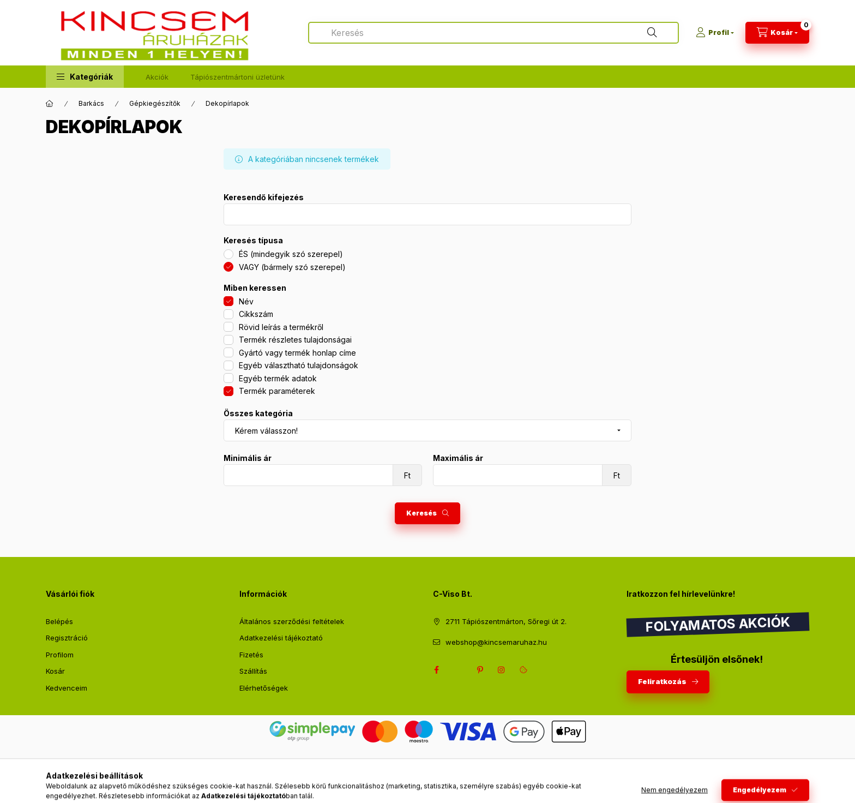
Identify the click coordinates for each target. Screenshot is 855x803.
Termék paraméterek (277, 390)
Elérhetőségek (263, 688)
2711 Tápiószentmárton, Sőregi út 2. (506, 621)
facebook (436, 670)
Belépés (59, 621)
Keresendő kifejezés (264, 197)
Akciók (157, 77)
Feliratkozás (662, 681)
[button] (85, 76)
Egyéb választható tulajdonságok (298, 365)
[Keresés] (652, 32)
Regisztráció (67, 637)
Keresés (421, 513)
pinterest (480, 670)
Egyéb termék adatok (278, 378)
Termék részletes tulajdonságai (295, 339)
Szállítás (253, 671)
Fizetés (251, 654)
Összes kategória (258, 413)
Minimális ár (248, 458)
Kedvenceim (66, 688)
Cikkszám (256, 314)
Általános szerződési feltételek (291, 621)
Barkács (91, 103)
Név (246, 301)
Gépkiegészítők (154, 103)
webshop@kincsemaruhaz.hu (496, 642)
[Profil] (714, 33)
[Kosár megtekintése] (777, 33)
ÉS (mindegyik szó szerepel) (291, 254)
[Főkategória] (49, 104)
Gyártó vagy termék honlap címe (297, 352)
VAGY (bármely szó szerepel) (292, 267)
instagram (502, 670)
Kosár (55, 671)
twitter (458, 670)
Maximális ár (458, 458)
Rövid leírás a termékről (281, 327)
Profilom (60, 654)
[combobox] (493, 33)
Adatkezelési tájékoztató (281, 637)
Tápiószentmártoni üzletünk (237, 77)
